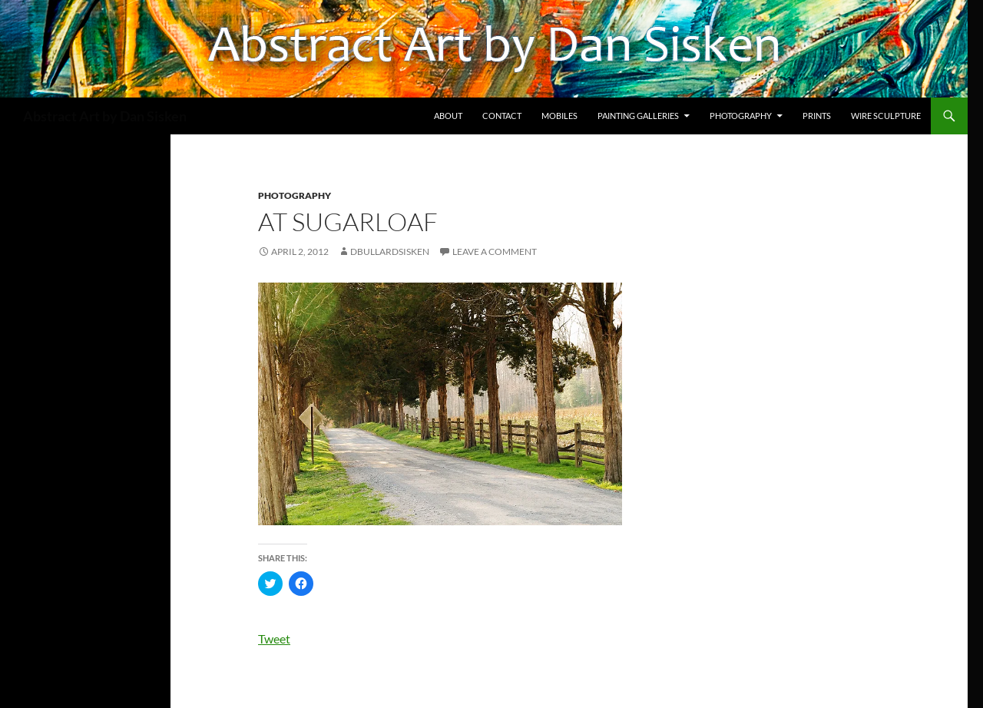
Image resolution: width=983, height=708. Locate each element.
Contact (501, 116)
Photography (741, 116)
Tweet (274, 638)
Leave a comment (494, 251)
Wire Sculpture (886, 116)
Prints (817, 116)
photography (294, 195)
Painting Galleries (638, 116)
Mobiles (559, 116)
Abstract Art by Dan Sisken (105, 116)
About (448, 116)
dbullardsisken (389, 251)
